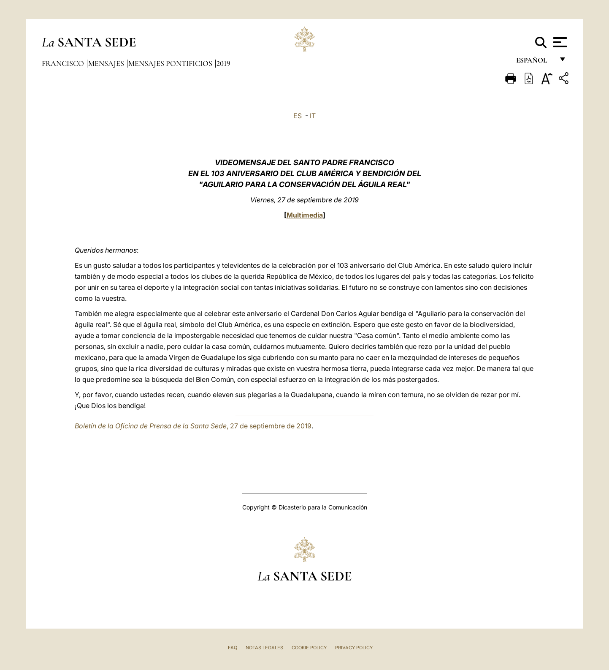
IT (313, 116)
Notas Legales (264, 648)
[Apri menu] (559, 42)
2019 (223, 63)
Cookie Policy (309, 648)
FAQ (232, 648)
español (535, 62)
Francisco (64, 63)
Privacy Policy (354, 648)
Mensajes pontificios (171, 63)
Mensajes (107, 63)
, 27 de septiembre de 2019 (193, 426)
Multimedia (305, 215)
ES (297, 116)
